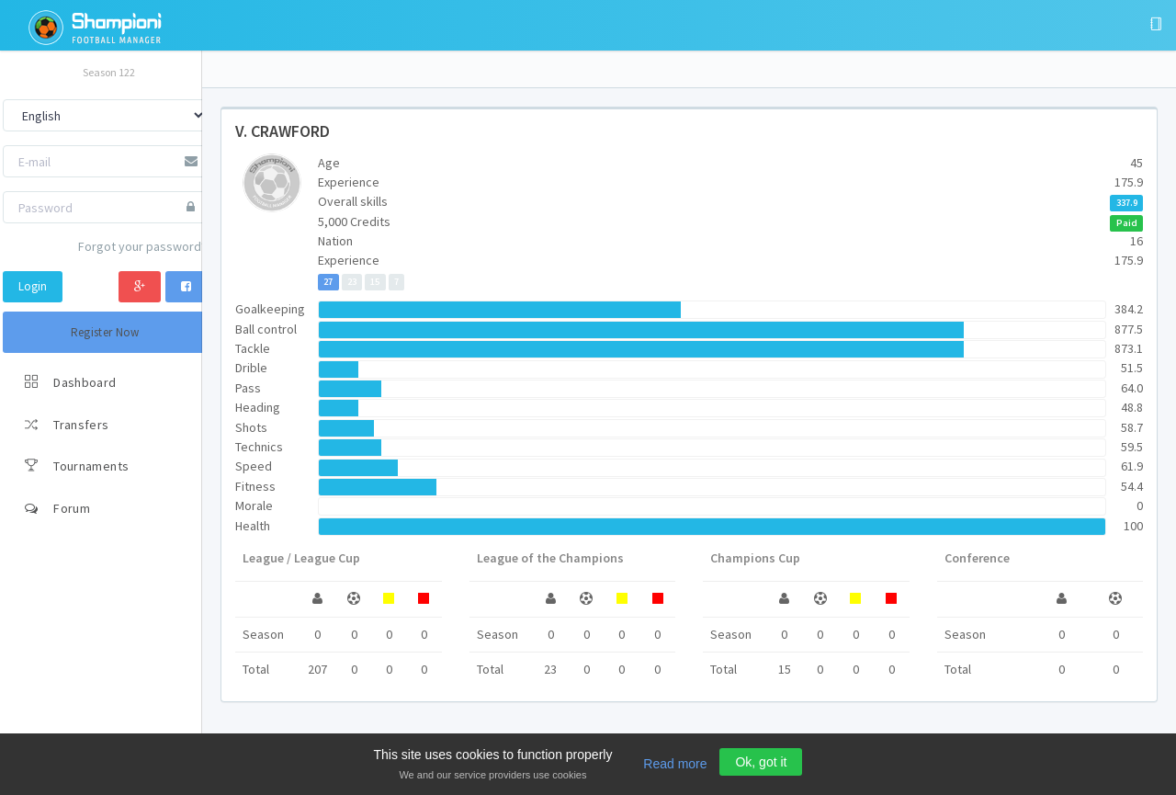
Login (32, 286)
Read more (675, 763)
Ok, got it (760, 762)
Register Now (105, 332)
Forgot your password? (142, 246)
